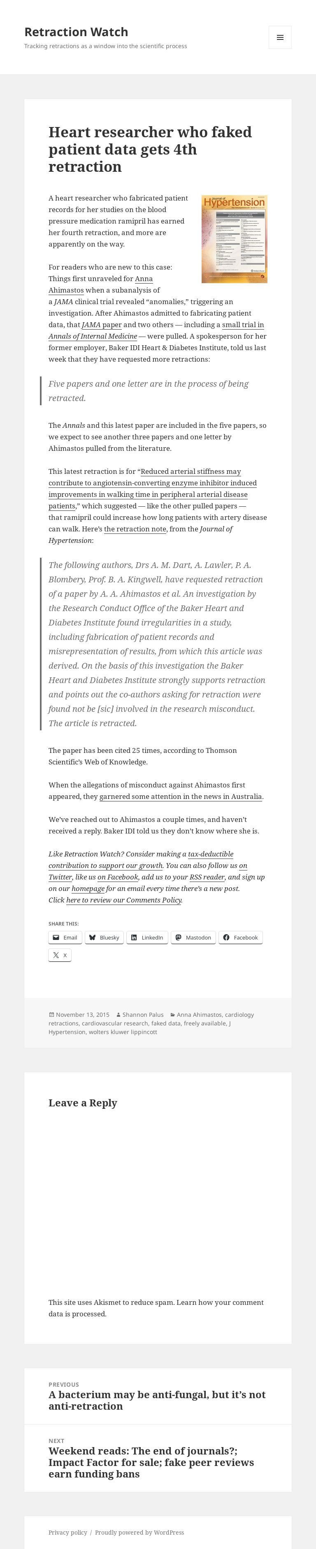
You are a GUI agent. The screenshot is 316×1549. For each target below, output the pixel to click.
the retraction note (135, 528)
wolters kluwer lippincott (123, 1032)
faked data (166, 1023)
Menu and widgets (280, 48)
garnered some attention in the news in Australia (181, 796)
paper (102, 324)
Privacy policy (68, 1532)
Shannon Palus (143, 1014)
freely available (205, 1023)
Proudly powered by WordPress (139, 1532)
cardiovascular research (115, 1023)
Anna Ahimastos (199, 1014)
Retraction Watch (76, 31)
